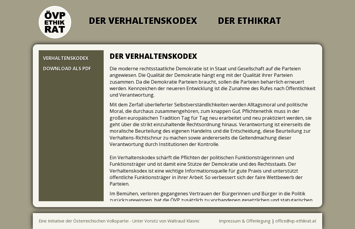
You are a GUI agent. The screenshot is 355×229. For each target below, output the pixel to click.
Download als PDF (67, 68)
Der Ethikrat (249, 20)
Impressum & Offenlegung (245, 221)
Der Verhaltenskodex (143, 20)
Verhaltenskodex (66, 58)
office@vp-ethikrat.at (295, 221)
